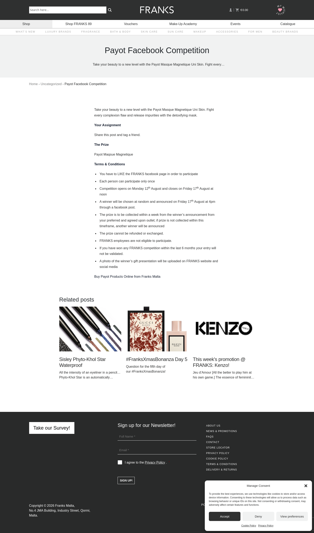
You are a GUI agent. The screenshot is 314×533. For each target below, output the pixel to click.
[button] (306, 486)
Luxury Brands (58, 31)
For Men (255, 31)
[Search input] (68, 9)
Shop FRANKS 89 (78, 24)
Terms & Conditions (221, 464)
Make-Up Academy (183, 24)
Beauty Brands (285, 31)
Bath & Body (120, 31)
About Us (213, 425)
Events (235, 24)
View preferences (292, 516)
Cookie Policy (248, 525)
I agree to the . (147, 462)
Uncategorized (51, 84)
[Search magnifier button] (109, 10)
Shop (26, 24)
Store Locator (218, 447)
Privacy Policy (265, 525)
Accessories (227, 31)
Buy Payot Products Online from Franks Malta (127, 276)
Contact (212, 442)
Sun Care (176, 31)
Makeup (200, 31)
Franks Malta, (65, 505)
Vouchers (131, 24)
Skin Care (149, 31)
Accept (224, 516)
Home (33, 84)
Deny (258, 516)
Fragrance (90, 31)
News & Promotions (221, 431)
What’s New (25, 31)
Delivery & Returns (221, 469)
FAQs (210, 436)
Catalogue (287, 24)
